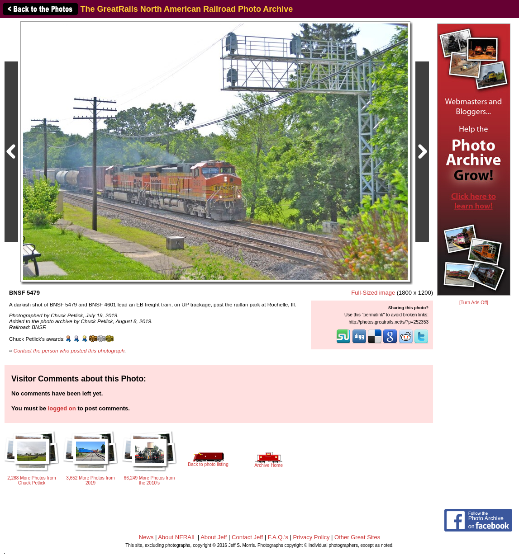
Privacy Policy (311, 537)
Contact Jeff (247, 537)
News (146, 537)
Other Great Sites (357, 537)
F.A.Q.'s (278, 537)
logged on (62, 408)
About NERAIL (177, 537)
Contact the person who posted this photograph (69, 350)
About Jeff (213, 537)
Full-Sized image (373, 292)
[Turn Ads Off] (473, 302)
